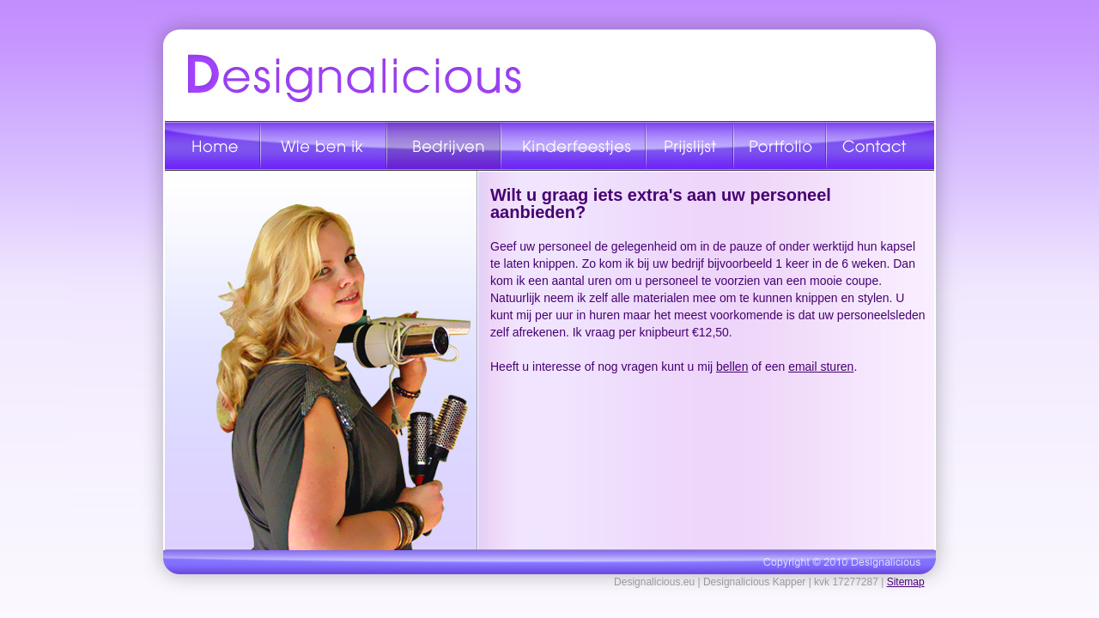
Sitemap (906, 582)
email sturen (820, 366)
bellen (732, 366)
